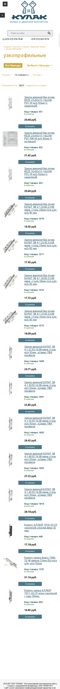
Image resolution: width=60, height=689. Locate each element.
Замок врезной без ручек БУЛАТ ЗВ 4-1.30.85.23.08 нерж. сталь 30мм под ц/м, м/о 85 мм (40, 279)
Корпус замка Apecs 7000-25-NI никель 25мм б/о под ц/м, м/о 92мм (40, 560)
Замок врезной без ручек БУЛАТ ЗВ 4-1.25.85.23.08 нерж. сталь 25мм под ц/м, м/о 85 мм (40, 244)
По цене (38, 75)
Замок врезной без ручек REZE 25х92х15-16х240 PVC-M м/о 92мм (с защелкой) (39, 101)
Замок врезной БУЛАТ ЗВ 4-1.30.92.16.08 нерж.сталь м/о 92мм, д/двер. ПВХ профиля (40, 386)
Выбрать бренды (39, 65)
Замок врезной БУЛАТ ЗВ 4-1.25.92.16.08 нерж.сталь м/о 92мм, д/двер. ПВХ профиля (40, 351)
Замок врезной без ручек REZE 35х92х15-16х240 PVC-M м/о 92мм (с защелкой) (39, 173)
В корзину (30, 126)
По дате (7, 75)
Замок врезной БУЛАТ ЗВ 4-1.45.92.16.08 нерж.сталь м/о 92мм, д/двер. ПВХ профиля (40, 493)
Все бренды (13, 65)
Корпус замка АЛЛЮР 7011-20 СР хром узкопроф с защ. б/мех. (40, 593)
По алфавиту (22, 75)
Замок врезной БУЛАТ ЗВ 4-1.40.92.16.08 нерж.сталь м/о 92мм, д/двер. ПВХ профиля (40, 458)
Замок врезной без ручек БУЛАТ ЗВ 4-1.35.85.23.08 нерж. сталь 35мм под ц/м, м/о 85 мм (40, 315)
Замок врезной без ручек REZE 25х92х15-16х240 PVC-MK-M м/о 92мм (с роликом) (39, 137)
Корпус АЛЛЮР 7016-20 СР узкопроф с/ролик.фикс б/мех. (40, 527)
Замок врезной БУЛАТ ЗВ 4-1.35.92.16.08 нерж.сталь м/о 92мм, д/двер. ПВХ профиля (40, 422)
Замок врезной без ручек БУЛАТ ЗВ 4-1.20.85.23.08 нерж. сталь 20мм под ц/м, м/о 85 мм (40, 208)
